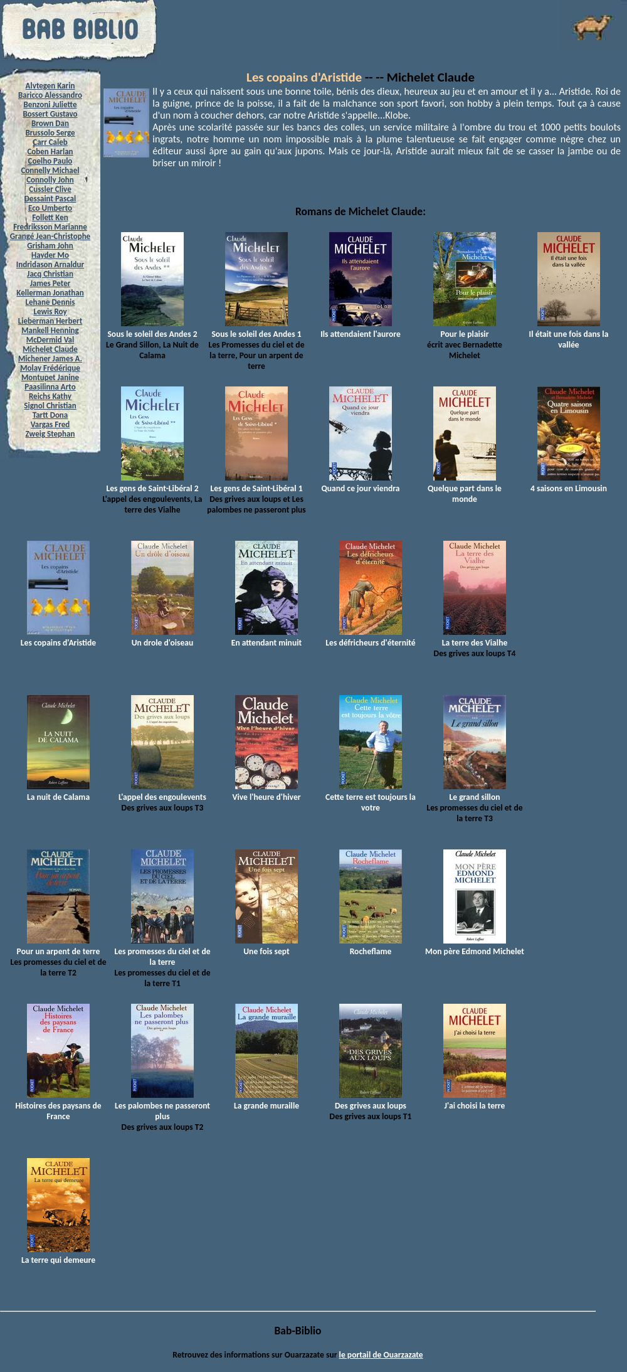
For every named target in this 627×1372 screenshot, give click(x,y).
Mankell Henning (50, 330)
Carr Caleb (50, 142)
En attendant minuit (266, 637)
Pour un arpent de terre (58, 946)
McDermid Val (50, 339)
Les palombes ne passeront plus (162, 1106)
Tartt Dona (50, 415)
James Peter (50, 283)
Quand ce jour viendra (360, 483)
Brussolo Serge (50, 132)
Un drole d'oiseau (162, 637)
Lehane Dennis (50, 302)
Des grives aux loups (370, 1100)
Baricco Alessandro (50, 95)
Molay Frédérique (50, 368)
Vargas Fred (50, 424)
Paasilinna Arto (49, 386)
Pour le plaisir (464, 328)
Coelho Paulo (50, 161)
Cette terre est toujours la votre (370, 797)
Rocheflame (370, 946)
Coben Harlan (50, 151)
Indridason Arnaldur (50, 264)
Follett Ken (50, 217)
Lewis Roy (49, 311)
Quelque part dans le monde (465, 488)
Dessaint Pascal (50, 198)
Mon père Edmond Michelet (474, 946)
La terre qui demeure (58, 1254)
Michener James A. (50, 358)
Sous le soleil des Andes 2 (152, 328)
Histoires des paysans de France (58, 1106)
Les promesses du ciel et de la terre (162, 951)
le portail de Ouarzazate (381, 1354)
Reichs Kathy (50, 396)
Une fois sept (266, 946)
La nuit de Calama (58, 791)
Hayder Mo (50, 255)
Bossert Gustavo (50, 114)
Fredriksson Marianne (50, 226)
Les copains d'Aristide (304, 77)
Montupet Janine (50, 377)
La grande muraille (266, 1100)
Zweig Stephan (50, 434)
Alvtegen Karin (50, 85)
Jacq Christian (50, 274)
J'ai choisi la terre (474, 1100)
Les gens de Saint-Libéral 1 (256, 483)
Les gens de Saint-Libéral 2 (152, 483)
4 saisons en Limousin (568, 483)
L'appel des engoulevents (162, 791)
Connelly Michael (50, 170)
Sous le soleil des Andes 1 (256, 328)
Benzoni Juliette (50, 104)
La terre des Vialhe (475, 637)
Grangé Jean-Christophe (50, 236)
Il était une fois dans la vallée (569, 334)
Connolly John (50, 179)
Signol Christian (50, 405)
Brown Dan (50, 123)
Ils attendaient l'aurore (360, 328)
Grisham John (50, 245)
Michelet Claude (50, 349)
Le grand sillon (474, 791)
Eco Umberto (50, 208)
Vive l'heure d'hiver (266, 791)
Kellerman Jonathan (49, 292)
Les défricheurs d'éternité (370, 637)
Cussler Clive (50, 189)
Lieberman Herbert (50, 321)
